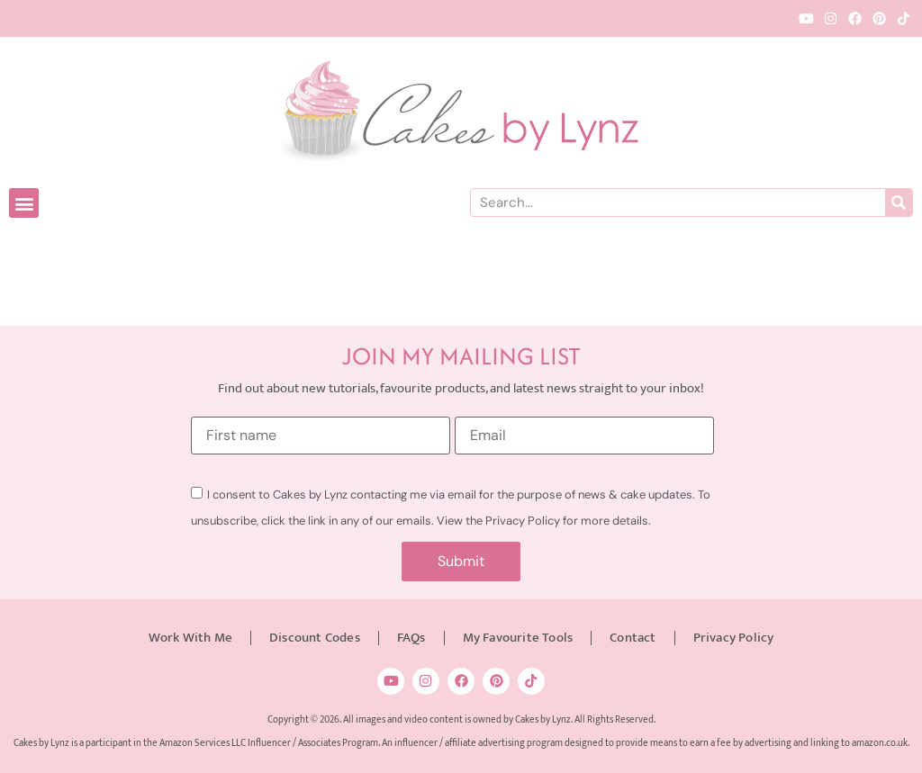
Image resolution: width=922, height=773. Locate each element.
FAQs (411, 637)
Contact (632, 637)
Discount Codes (314, 637)
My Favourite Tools (518, 637)
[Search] (898, 202)
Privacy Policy (733, 637)
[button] (24, 203)
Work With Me (190, 637)
